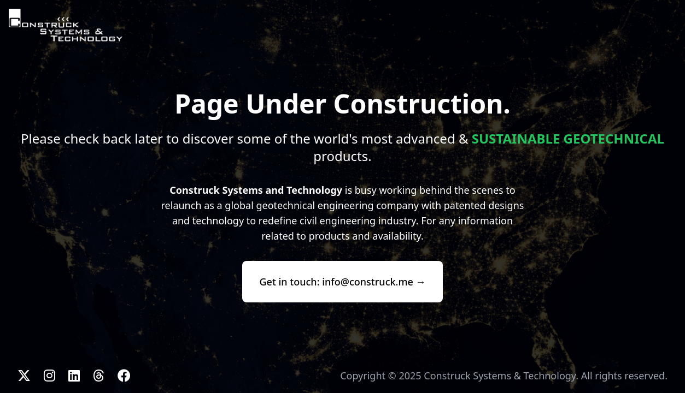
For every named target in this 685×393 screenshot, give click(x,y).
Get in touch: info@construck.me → (343, 281)
